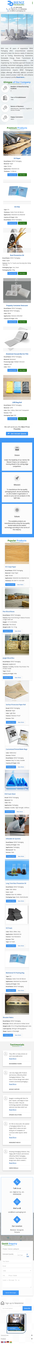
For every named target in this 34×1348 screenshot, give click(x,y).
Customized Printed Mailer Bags (16, 749)
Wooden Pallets (8, 1017)
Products (3, 1339)
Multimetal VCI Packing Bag (15, 973)
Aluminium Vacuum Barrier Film (17, 354)
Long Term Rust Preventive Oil (16, 883)
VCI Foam (9, 928)
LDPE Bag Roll (17, 402)
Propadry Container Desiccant (17, 306)
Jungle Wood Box (8, 658)
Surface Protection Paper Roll (16, 705)
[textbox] (21, 1255)
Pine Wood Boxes (9, 612)
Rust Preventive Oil (17, 255)
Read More (12, 1059)
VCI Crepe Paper (10, 567)
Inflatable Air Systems (13, 839)
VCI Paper (17, 158)
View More (22, 175)
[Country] (17, 1270)
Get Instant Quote (17, 433)
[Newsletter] (12, 1308)
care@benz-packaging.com (17, 11)
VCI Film (17, 207)
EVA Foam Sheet (10, 794)
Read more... (20, 77)
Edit (28, 1255)
